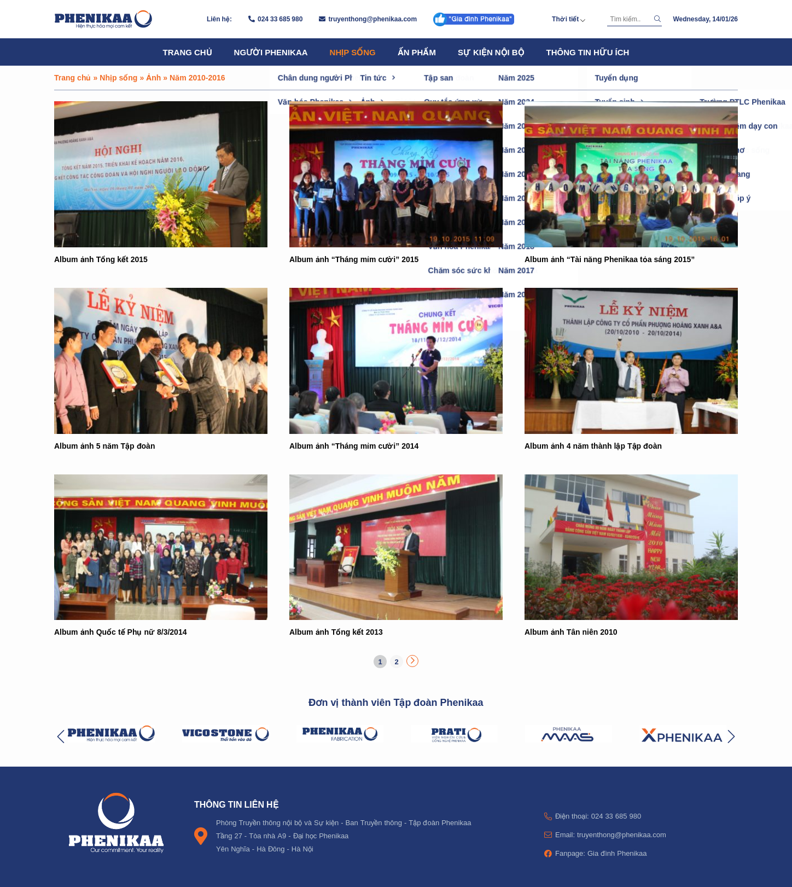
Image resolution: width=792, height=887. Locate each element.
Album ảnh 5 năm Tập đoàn (104, 445)
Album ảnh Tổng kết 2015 (101, 259)
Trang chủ (187, 52)
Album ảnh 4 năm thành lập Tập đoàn (593, 445)
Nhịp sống (353, 52)
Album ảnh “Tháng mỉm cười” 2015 (353, 259)
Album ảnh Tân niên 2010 (571, 631)
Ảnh (153, 77)
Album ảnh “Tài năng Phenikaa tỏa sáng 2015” (610, 259)
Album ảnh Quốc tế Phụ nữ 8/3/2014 (120, 631)
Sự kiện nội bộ (491, 52)
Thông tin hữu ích (588, 52)
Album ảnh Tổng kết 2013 (336, 631)
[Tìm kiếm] (629, 19)
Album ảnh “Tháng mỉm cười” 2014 (353, 445)
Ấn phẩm (417, 52)
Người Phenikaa (271, 52)
